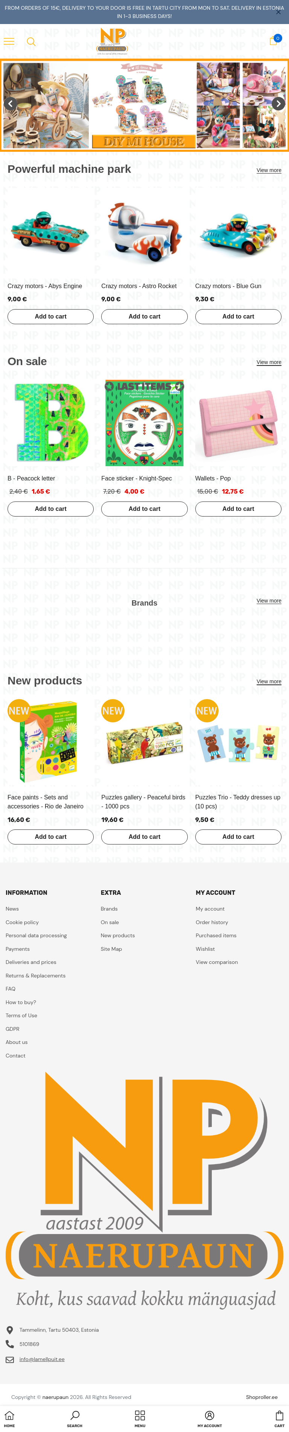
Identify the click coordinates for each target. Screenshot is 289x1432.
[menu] (9, 41)
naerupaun (55, 1397)
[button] (74, 1420)
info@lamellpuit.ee (42, 1359)
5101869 (30, 1344)
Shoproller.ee (262, 1397)
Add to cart (50, 316)
